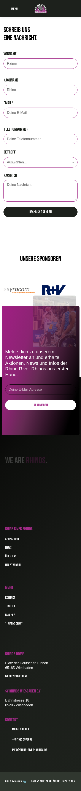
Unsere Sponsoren (40, 260)
